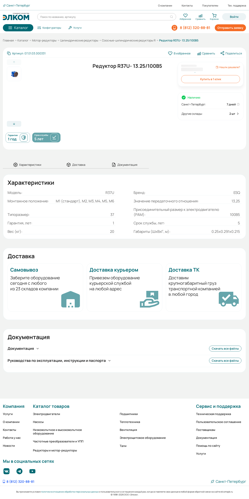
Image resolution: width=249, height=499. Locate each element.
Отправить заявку (230, 28)
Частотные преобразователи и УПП (58, 441)
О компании (165, 5)
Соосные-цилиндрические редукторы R (129, 40)
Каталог (22, 40)
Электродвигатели (46, 414)
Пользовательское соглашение (218, 422)
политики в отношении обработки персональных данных (70, 491)
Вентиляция (128, 430)
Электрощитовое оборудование (143, 438)
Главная (8, 40)
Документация (206, 438)
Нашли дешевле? (228, 67)
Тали (123, 446)
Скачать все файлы (225, 349)
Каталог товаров (51, 406)
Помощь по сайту (208, 445)
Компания (13, 406)
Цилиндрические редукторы (79, 40)
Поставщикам (205, 430)
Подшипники (129, 414)
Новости (9, 445)
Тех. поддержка (237, 5)
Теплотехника (130, 422)
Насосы (38, 422)
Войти (234, 17)
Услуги (8, 414)
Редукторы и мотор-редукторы (55, 450)
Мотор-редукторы (44, 40)
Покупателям (210, 5)
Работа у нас (12, 438)
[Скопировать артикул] (26, 53)
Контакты (187, 5)
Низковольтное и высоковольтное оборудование (57, 431)
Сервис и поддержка (218, 406)
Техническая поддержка (213, 414)
